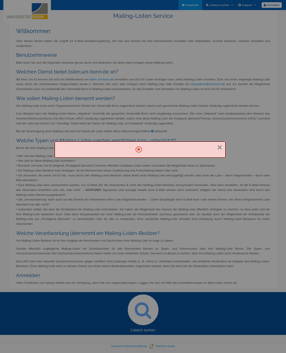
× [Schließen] (219, 147)
